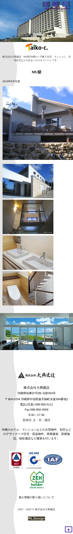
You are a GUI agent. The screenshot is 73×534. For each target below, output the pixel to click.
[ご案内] (46, 6)
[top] (68, 529)
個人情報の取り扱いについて (36, 497)
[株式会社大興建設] (36, 375)
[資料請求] (56, 6)
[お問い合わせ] (66, 6)
